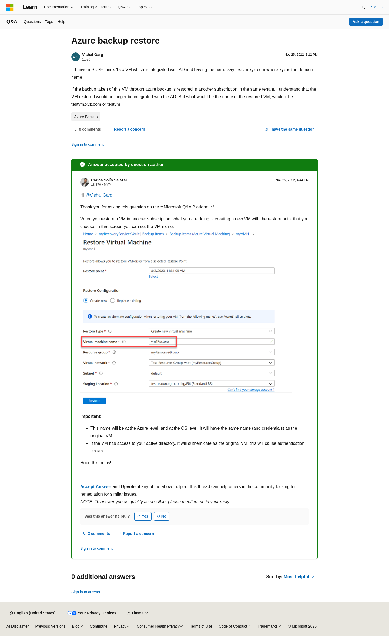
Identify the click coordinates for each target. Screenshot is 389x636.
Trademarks (267, 626)
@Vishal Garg (99, 195)
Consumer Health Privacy (158, 626)
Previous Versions (50, 626)
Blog (76, 626)
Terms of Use (201, 626)
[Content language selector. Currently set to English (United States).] (32, 613)
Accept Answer (95, 486)
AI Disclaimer (17, 626)
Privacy (120, 626)
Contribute (99, 626)
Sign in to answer (85, 592)
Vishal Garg (92, 54)
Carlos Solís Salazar (109, 180)
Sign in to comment (87, 144)
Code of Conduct (233, 626)
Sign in (377, 7)
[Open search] (363, 7)
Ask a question (366, 21)
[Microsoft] (10, 7)
